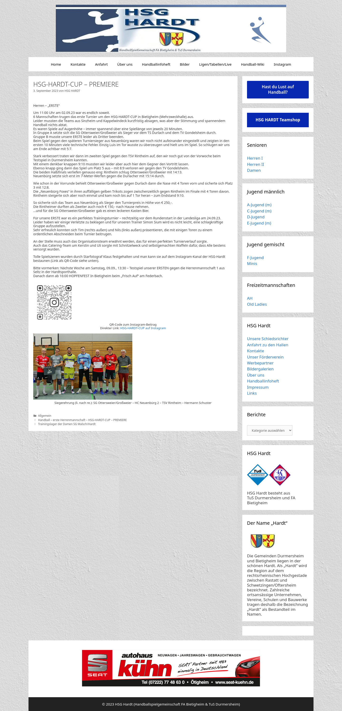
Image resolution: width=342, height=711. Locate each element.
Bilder (185, 64)
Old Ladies (257, 304)
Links (252, 393)
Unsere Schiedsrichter (268, 338)
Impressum (258, 387)
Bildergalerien (260, 369)
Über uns (125, 64)
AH (249, 298)
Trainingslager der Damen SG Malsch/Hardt (66, 424)
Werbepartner (260, 363)
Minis (252, 263)
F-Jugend (255, 257)
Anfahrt (101, 64)
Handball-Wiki (252, 64)
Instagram (282, 64)
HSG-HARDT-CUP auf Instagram (143, 328)
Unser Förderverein (265, 357)
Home (56, 64)
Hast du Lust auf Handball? (278, 89)
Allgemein (44, 415)
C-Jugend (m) (259, 211)
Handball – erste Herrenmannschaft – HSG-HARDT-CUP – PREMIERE (82, 420)
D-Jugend (256, 217)
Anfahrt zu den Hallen (267, 345)
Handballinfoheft (156, 64)
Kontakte (78, 64)
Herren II (255, 164)
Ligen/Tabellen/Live (215, 64)
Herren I (255, 158)
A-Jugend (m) (259, 204)
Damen (254, 170)
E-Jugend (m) (259, 223)
